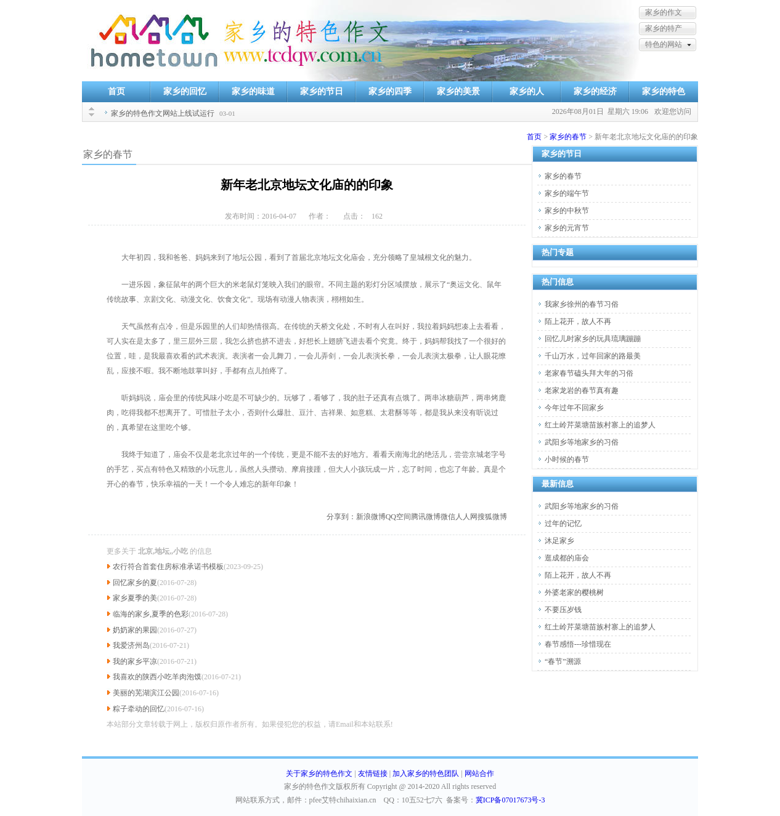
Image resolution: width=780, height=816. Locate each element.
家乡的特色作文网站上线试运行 (162, 113)
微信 (448, 516)
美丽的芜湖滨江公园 (146, 693)
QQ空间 (398, 516)
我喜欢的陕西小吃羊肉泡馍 (157, 677)
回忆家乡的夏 (135, 582)
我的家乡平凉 (135, 661)
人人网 (466, 516)
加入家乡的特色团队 (425, 773)
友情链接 (373, 773)
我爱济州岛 (131, 645)
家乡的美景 (458, 91)
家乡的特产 (663, 28)
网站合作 (479, 773)
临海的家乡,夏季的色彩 (151, 614)
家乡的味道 (253, 91)
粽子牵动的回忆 (139, 709)
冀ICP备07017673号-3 (510, 800)
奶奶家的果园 (135, 630)
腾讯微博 (426, 516)
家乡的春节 (568, 136)
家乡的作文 (663, 12)
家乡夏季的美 (135, 598)
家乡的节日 (321, 91)
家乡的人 (527, 91)
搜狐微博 (492, 516)
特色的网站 (663, 44)
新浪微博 (371, 516)
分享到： (341, 516)
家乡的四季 (390, 91)
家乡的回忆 (184, 91)
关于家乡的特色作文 (319, 773)
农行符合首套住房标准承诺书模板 (168, 566)
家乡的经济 (595, 91)
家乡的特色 (663, 91)
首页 (116, 91)
